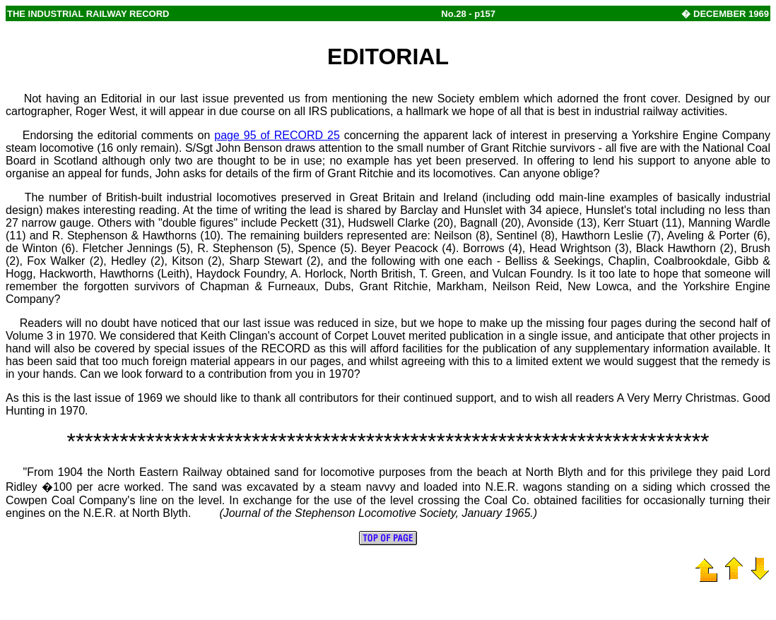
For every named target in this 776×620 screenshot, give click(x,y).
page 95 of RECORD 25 (277, 135)
